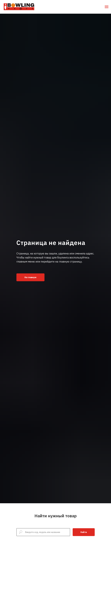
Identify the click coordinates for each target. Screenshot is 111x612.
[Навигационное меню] (106, 7)
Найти (83, 532)
